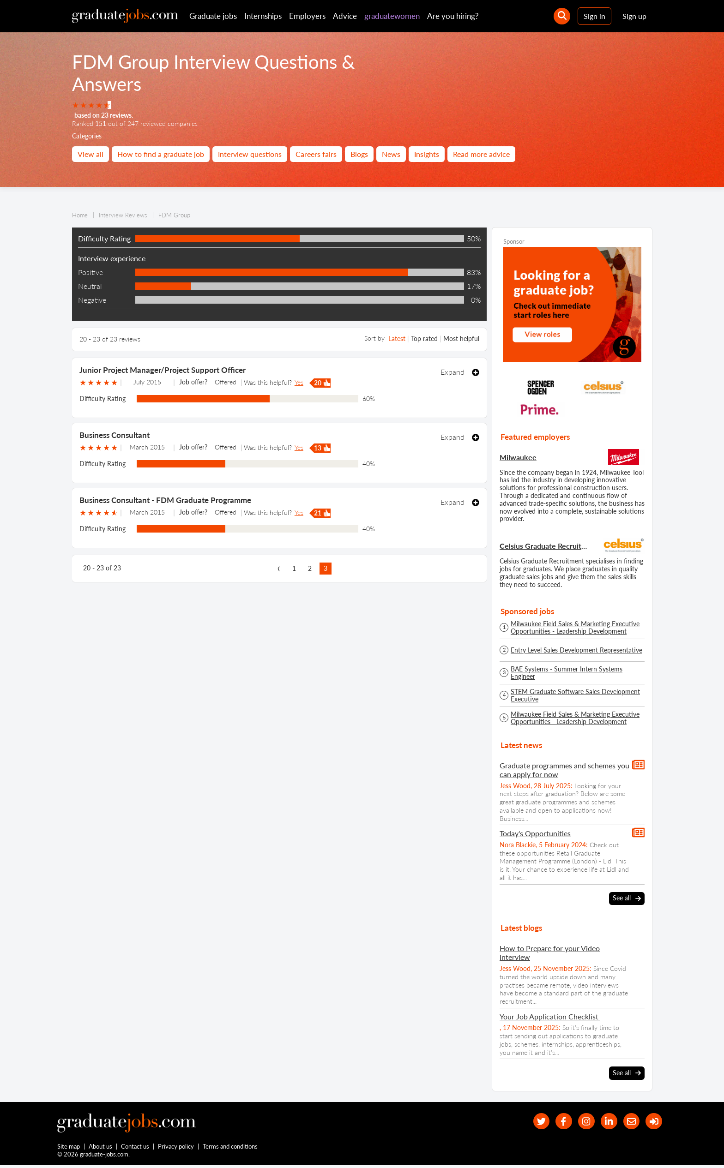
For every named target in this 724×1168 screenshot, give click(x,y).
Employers (307, 16)
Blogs (359, 154)
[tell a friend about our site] (627, 1121)
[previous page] (278, 569)
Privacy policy (176, 1148)
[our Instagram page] (578, 1121)
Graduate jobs (213, 16)
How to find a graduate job (160, 154)
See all (627, 898)
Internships (263, 16)
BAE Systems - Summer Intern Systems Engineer (566, 672)
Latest (396, 338)
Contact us (135, 1148)
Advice (345, 16)
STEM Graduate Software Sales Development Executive (575, 695)
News (391, 154)
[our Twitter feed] (528, 1121)
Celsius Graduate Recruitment (545, 545)
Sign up (634, 16)
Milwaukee (518, 457)
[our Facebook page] (553, 1121)
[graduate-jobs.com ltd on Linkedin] (603, 1121)
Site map (68, 1148)
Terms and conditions (230, 1148)
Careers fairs (316, 154)
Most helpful (461, 338)
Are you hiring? (453, 16)
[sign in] (652, 1121)
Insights (426, 154)
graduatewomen (392, 16)
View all (90, 154)
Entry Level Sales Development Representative (576, 650)
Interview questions (250, 154)
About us (101, 1148)
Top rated (424, 338)
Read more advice (481, 154)
